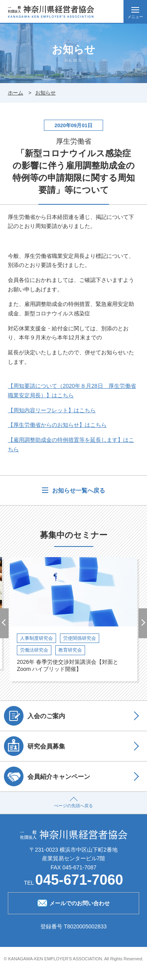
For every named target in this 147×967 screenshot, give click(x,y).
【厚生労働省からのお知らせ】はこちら (57, 425)
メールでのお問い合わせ (73, 902)
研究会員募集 (34, 746)
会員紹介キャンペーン (47, 776)
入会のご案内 (34, 716)
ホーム (15, 93)
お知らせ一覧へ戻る (77, 490)
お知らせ (45, 93)
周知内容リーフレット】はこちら (52, 410)
